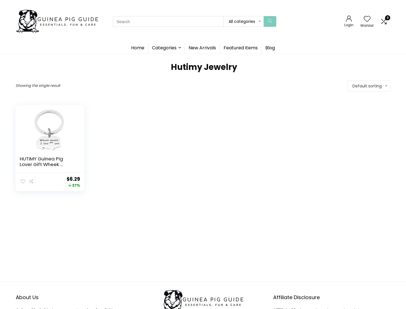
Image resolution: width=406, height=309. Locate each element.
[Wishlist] (367, 19)
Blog (270, 48)
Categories (164, 48)
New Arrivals (202, 48)
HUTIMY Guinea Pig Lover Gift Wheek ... (41, 161)
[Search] (270, 21)
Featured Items (241, 48)
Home (137, 48)
